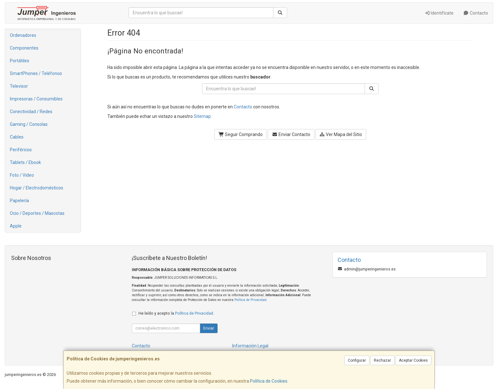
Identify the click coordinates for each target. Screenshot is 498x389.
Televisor (19, 86)
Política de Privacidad (250, 300)
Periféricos (21, 149)
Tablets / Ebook (25, 162)
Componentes (24, 48)
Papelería (19, 200)
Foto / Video (22, 175)
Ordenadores (23, 35)
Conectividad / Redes (31, 111)
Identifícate (439, 13)
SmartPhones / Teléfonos (36, 73)
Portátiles (19, 60)
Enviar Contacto (291, 134)
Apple (16, 226)
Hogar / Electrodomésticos (36, 187)
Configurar (357, 360)
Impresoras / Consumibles (36, 98)
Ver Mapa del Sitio (341, 134)
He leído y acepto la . (176, 313)
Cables (17, 137)
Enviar (208, 328)
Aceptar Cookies (413, 360)
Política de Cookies (268, 381)
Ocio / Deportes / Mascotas (37, 213)
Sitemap (202, 116)
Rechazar (382, 360)
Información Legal (250, 345)
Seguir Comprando (241, 134)
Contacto (475, 13)
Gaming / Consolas (29, 124)
